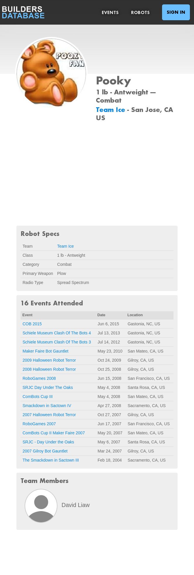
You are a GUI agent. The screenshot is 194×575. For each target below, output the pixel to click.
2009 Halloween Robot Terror (49, 360)
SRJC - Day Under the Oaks (48, 442)
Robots (140, 12)
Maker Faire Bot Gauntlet (45, 351)
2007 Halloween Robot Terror (49, 414)
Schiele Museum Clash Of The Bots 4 (57, 333)
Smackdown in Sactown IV (47, 405)
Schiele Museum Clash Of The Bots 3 (57, 342)
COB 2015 (32, 323)
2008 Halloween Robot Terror (49, 369)
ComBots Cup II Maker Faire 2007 (54, 433)
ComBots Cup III (38, 396)
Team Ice (111, 109)
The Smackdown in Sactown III (51, 460)
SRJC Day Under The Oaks (48, 387)
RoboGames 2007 (39, 423)
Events (110, 12)
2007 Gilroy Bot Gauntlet (45, 451)
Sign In (176, 12)
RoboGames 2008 (39, 378)
